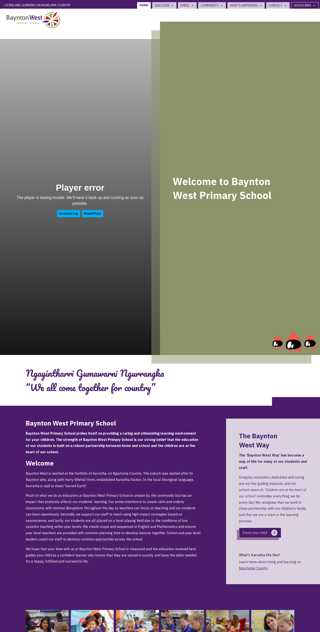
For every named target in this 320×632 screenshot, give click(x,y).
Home (144, 5)
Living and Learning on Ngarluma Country (37, 5)
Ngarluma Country (253, 568)
